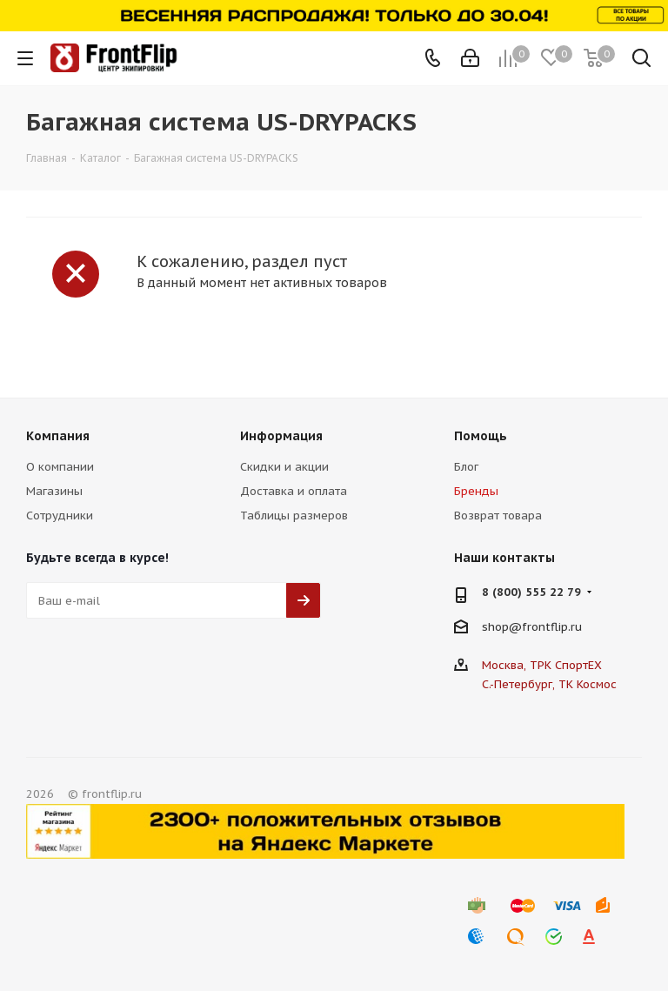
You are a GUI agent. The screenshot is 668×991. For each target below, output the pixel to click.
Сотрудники (59, 515)
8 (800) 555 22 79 (531, 592)
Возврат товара (498, 515)
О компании (60, 466)
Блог (466, 466)
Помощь (480, 436)
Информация (281, 436)
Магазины (54, 491)
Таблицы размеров (294, 515)
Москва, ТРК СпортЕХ (542, 665)
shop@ (502, 626)
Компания (58, 436)
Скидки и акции (284, 466)
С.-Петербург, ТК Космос (549, 684)
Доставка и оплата (293, 491)
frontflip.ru (552, 626)
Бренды (476, 491)
